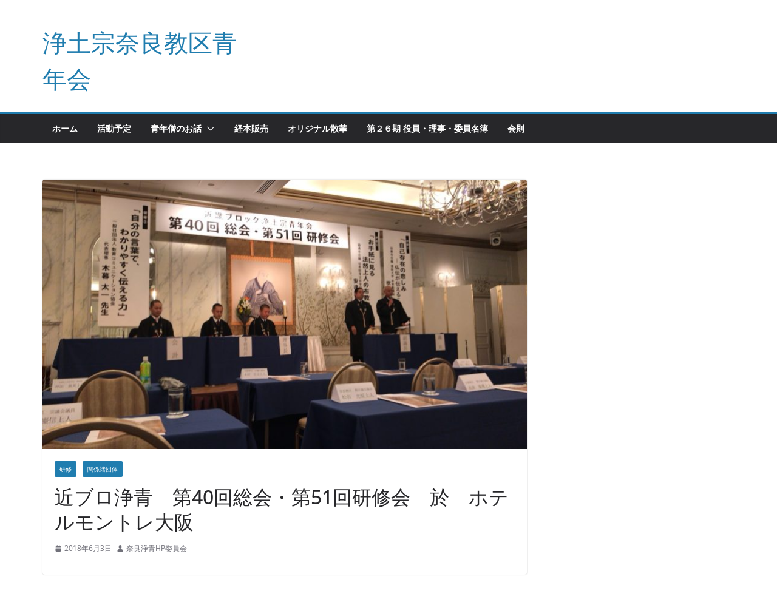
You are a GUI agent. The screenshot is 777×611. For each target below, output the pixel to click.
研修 (65, 469)
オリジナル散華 (317, 128)
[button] (208, 128)
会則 (515, 128)
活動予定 (114, 128)
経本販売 (251, 128)
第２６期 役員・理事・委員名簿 (427, 128)
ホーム (65, 128)
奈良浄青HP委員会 (156, 548)
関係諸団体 (102, 469)
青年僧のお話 (176, 128)
